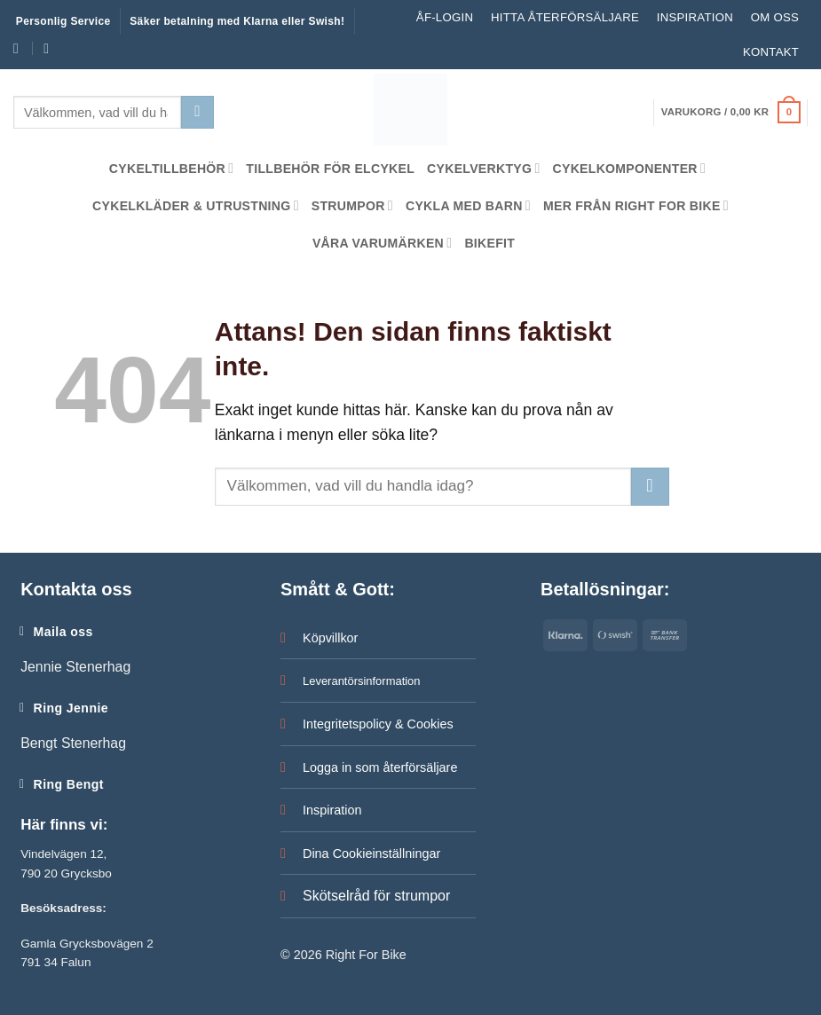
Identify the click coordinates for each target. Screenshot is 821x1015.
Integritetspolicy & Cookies (378, 724)
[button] (731, 113)
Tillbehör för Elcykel (330, 168)
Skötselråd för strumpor (376, 895)
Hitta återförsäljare (565, 17)
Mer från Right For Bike (636, 205)
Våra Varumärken (382, 242)
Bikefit (489, 243)
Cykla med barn (468, 205)
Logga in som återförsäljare (380, 767)
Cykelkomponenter (630, 168)
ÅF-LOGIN (444, 17)
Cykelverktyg (483, 168)
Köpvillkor (330, 638)
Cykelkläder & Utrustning (195, 205)
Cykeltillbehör (171, 168)
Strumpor (352, 205)
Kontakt (771, 52)
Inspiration (695, 17)
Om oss (775, 17)
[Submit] (197, 112)
